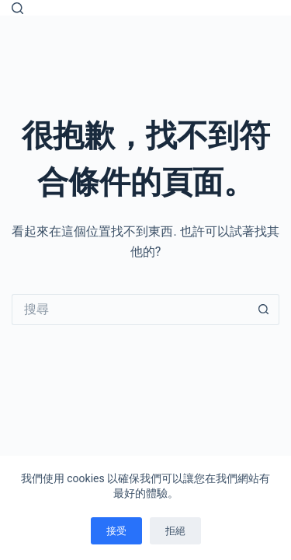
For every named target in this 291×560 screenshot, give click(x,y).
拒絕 (175, 531)
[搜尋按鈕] (263, 309)
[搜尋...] (130, 309)
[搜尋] (17, 8)
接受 (116, 531)
